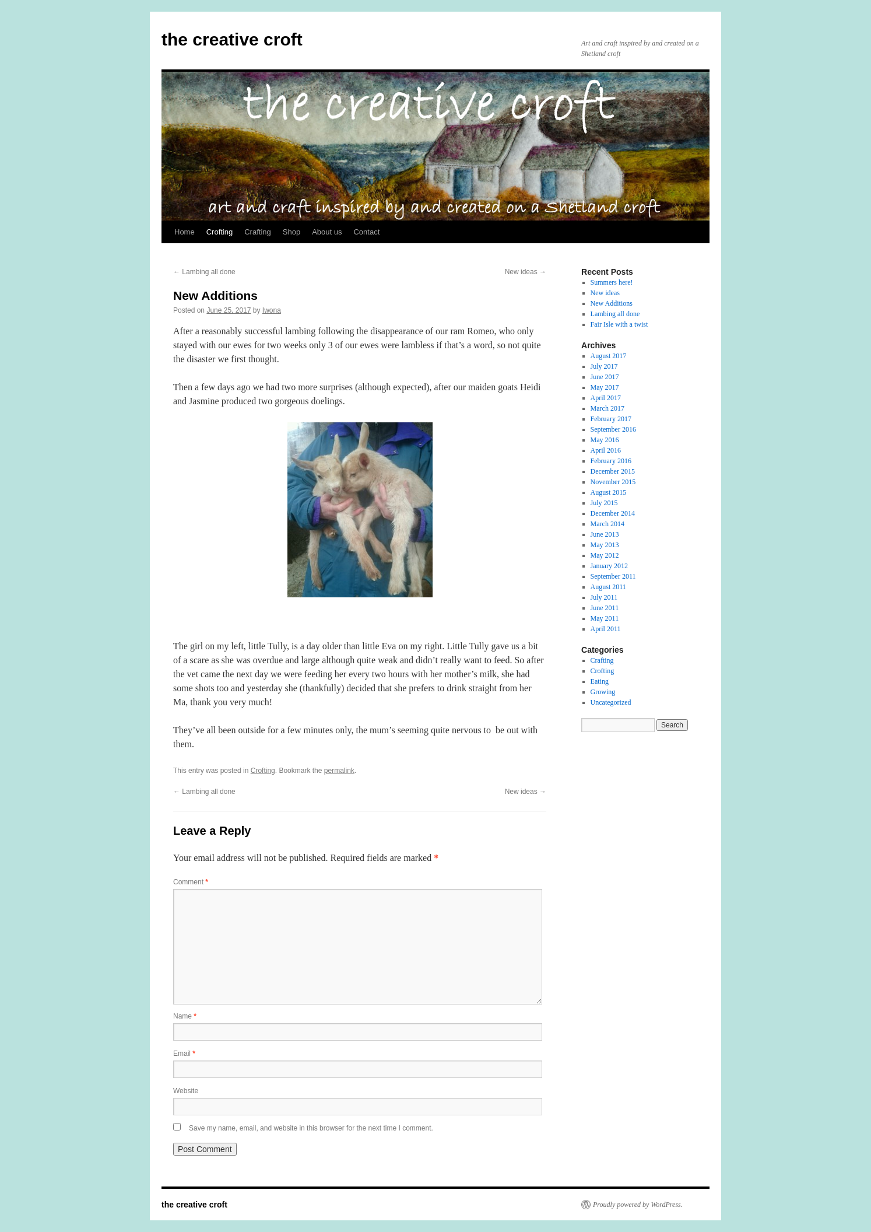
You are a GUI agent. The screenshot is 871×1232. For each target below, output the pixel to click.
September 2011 (613, 576)
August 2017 (609, 356)
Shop (291, 232)
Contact (366, 232)
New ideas (525, 272)
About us (327, 232)
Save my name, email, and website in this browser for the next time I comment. (311, 1128)
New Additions (612, 303)
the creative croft (232, 39)
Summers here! (612, 282)
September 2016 (613, 429)
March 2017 (607, 408)
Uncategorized (611, 702)
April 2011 (606, 629)
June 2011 (605, 608)
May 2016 (605, 440)
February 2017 (611, 419)
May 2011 (605, 618)
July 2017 (604, 366)
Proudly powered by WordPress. (638, 1204)
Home (184, 232)
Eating (600, 681)
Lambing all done (204, 272)
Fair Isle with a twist (619, 324)
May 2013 (605, 545)
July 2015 (604, 503)
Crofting (219, 232)
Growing (603, 692)
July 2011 (604, 597)
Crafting (257, 232)
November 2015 (613, 482)
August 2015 (609, 492)
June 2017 (605, 377)
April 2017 (606, 398)
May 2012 (605, 555)
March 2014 (607, 524)
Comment (190, 882)
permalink (339, 770)
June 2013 (605, 534)
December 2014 (613, 513)
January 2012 (609, 566)
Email (184, 1053)
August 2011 (608, 587)
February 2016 (611, 461)
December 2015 (613, 471)
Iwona (271, 310)
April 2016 (606, 450)
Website (185, 1091)
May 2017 (605, 387)
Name (184, 1016)
